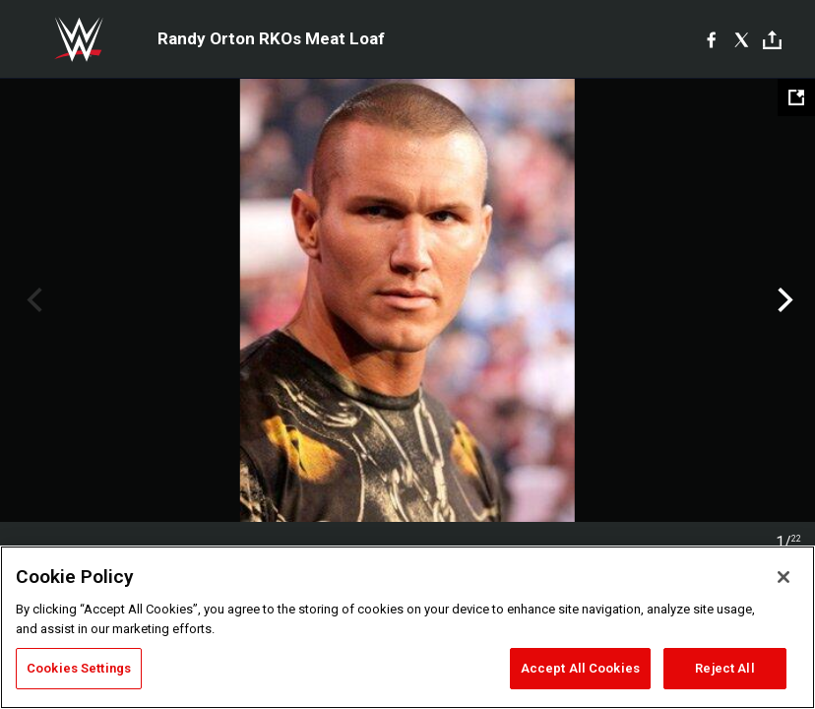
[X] (741, 39)
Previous (32, 300)
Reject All (724, 668)
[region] (407, 627)
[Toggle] (772, 40)
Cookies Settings (79, 668)
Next (783, 300)
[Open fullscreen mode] (796, 97)
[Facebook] (711, 39)
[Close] (783, 577)
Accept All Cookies (580, 668)
